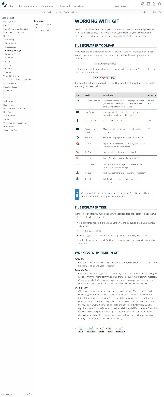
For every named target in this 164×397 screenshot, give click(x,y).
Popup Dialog (11, 43)
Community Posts (10, 130)
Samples (6, 97)
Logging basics (9, 83)
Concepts (7, 25)
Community (47, 6)
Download (64, 6)
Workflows (7, 68)
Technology (8, 101)
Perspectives (10, 46)
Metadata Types (10, 86)
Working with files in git (44, 31)
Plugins (6, 94)
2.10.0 (143, 12)
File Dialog (9, 39)
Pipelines (7, 65)
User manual (8, 17)
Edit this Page (157, 12)
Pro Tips (6, 119)
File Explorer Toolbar (43, 24)
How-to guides (9, 126)
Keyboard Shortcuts (13, 54)
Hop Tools (7, 112)
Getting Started (9, 21)
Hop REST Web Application (14, 108)
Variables (7, 72)
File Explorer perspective (134, 36)
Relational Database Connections (17, 79)
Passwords (8, 90)
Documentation (27, 6)
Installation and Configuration (15, 28)
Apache (78, 6)
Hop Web (9, 57)
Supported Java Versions (13, 32)
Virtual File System (11, 76)
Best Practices (9, 115)
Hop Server (8, 104)
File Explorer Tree (42, 27)
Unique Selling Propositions (15, 122)
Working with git (13, 50)
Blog (12, 6)
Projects (6, 61)
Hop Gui (6, 36)
